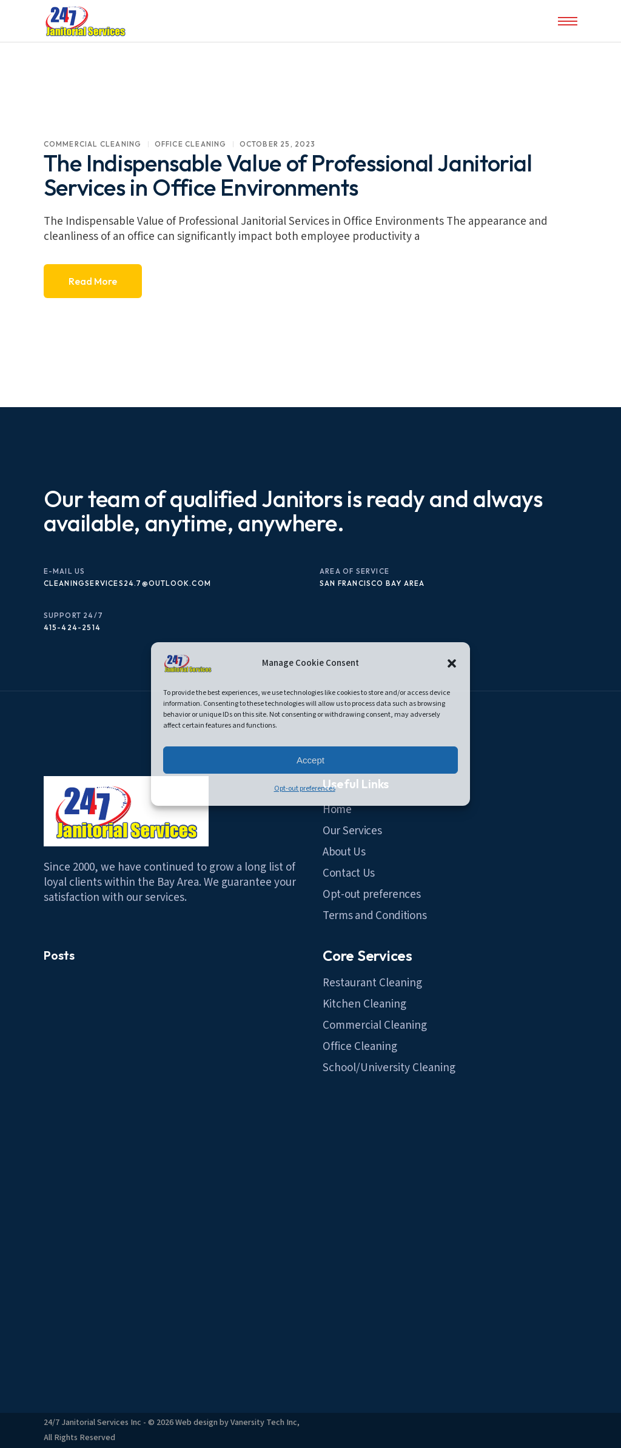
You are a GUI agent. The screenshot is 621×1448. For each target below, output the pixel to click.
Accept (310, 760)
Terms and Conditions (374, 915)
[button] (452, 663)
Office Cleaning (191, 143)
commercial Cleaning (93, 143)
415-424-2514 (72, 627)
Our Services (352, 831)
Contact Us (349, 873)
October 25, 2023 (278, 143)
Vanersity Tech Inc (263, 1422)
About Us (344, 852)
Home (337, 809)
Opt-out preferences (304, 788)
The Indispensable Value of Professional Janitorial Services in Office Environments (288, 175)
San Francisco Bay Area (372, 583)
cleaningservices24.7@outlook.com (127, 583)
